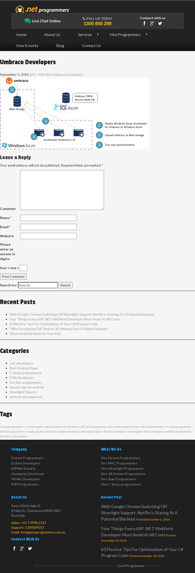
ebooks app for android (27, 387)
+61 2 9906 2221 (33, 523)
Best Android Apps (24, 368)
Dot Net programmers (26, 382)
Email (5, 227)
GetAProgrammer (131, 566)
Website (7, 236)
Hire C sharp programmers (121, 484)
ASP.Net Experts (23, 468)
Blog (60, 45)
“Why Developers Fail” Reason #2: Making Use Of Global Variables (59, 329)
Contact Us (91, 45)
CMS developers (22, 378)
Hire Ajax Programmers (118, 479)
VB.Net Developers (114, 431)
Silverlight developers (67, 431)
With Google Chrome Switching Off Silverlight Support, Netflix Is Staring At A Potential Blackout (82, 314)
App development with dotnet (62, 426)
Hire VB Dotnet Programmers (123, 474)
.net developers (21, 363)
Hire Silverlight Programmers (122, 468)
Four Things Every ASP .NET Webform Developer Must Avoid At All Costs (65, 319)
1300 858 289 (97, 23)
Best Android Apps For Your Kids (127, 426)
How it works (27, 45)
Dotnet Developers (25, 463)
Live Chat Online (42, 21)
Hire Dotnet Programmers (120, 458)
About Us (52, 34)
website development (26, 397)
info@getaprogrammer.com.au (43, 532)
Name (5, 218)
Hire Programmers (125, 34)
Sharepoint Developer (28, 474)
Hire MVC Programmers (119, 463)
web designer (135, 431)
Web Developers (154, 431)
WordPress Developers (14, 436)
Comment (8, 209)
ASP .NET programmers (94, 426)
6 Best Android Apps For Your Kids (35, 333)
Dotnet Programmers (27, 458)
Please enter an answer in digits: (7, 251)
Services (85, 34)
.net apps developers (12, 426)
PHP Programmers (25, 484)
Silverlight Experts (23, 392)
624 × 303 (36, 74)
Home (21, 34)
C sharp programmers (26, 373)
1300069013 (34, 527)
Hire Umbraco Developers (64, 74)
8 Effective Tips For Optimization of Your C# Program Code (54, 324)
